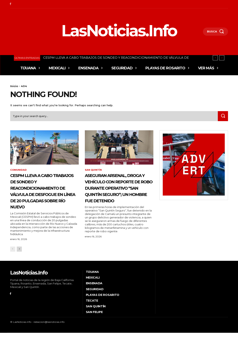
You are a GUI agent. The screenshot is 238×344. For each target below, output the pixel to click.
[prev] (215, 57)
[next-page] (19, 260)
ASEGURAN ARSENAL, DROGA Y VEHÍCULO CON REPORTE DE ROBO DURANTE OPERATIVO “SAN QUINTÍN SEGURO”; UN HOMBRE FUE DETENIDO (118, 195)
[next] (221, 57)
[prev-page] (12, 260)
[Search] (222, 117)
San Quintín (94, 171)
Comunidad (19, 171)
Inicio (14, 86)
